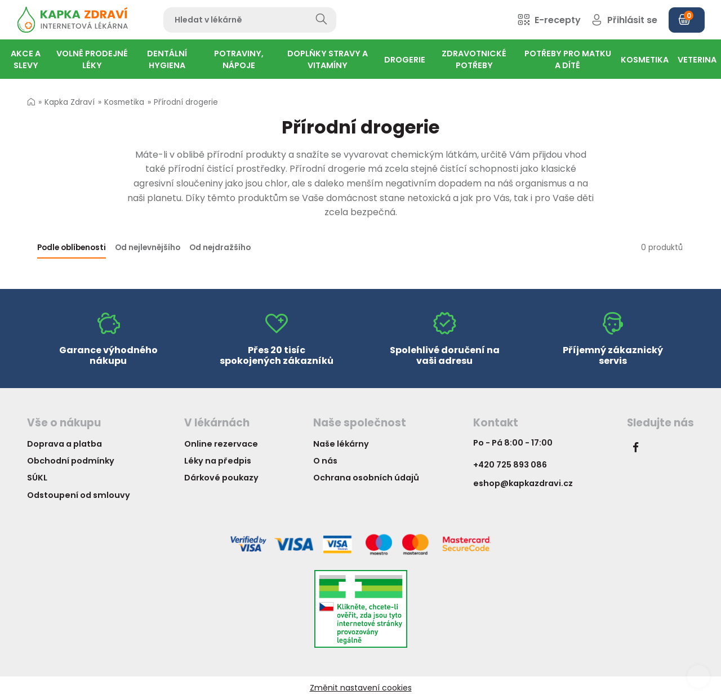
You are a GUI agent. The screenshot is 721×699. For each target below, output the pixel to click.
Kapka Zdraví (69, 102)
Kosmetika (124, 102)
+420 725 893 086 (510, 464)
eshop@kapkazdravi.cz (523, 483)
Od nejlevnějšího (147, 247)
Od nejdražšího (220, 247)
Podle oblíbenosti (71, 247)
